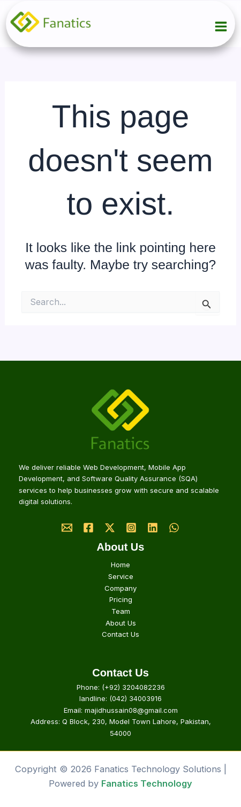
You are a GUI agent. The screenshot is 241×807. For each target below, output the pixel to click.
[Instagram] (131, 527)
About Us (121, 623)
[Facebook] (88, 527)
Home (120, 564)
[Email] (67, 527)
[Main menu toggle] (221, 26)
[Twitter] (109, 527)
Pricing (120, 599)
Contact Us (120, 634)
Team (120, 611)
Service (120, 576)
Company (120, 588)
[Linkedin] (152, 527)
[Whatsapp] (174, 527)
